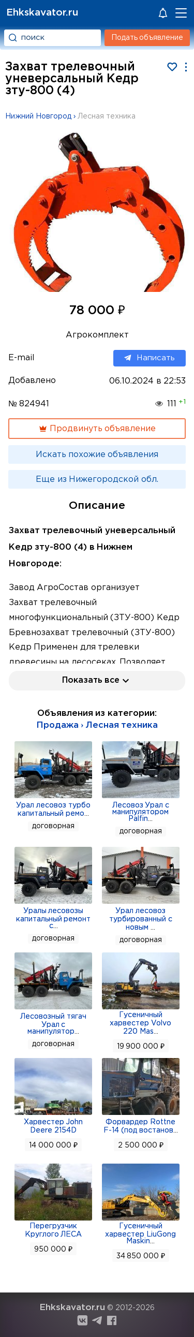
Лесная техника (107, 116)
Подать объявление (147, 38)
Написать (149, 358)
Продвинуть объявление (97, 428)
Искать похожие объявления (97, 455)
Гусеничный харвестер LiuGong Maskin (140, 1233)
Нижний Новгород (38, 116)
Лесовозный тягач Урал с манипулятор (53, 1024)
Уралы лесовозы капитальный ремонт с (53, 918)
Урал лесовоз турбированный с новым (140, 919)
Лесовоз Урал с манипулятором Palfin (141, 812)
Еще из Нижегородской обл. (97, 479)
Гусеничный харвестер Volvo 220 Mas (140, 1023)
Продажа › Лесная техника (97, 725)
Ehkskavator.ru (42, 12)
